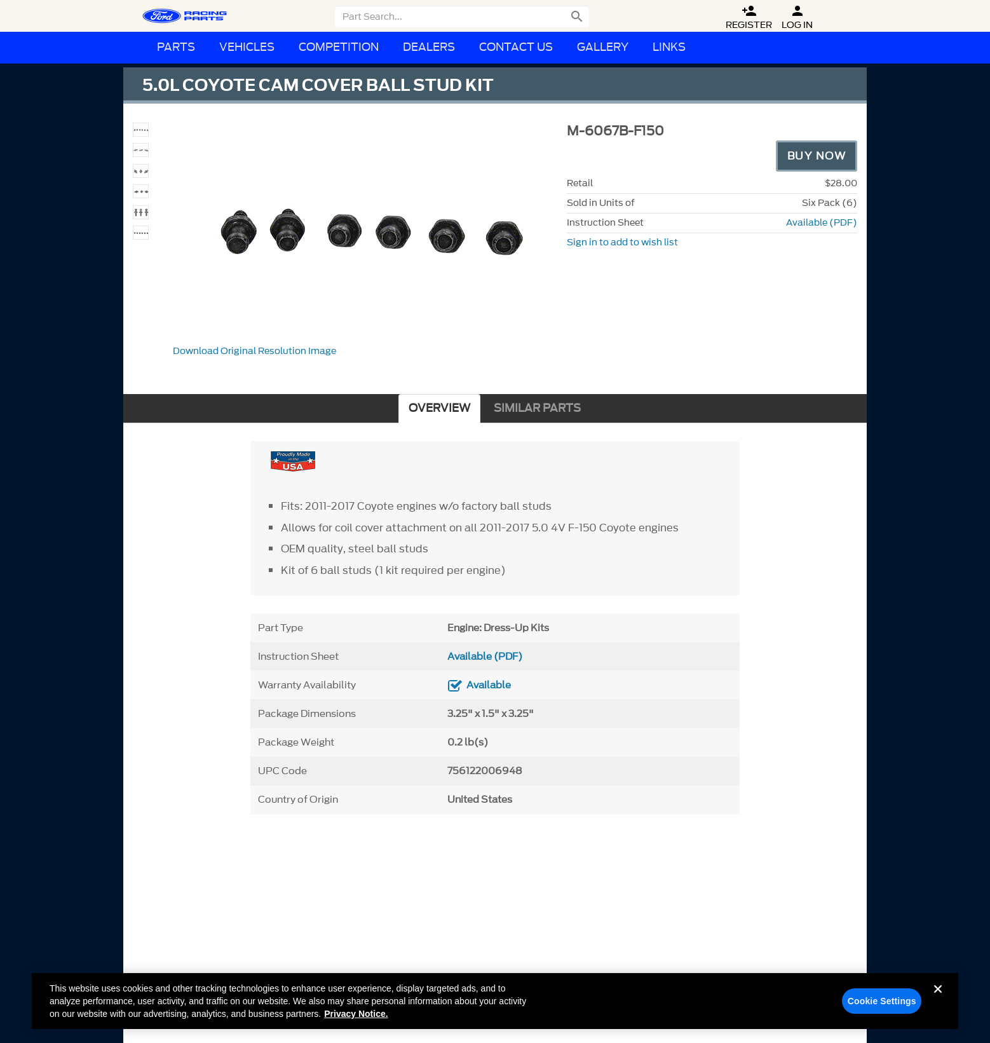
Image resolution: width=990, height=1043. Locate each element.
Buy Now (816, 155)
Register (749, 17)
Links (669, 47)
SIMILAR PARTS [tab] (537, 408)
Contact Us (516, 47)
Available (488, 685)
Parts (176, 47)
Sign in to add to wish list (622, 242)
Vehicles (247, 47)
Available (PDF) (821, 222)
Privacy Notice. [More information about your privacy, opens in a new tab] (356, 1019)
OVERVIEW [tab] (439, 408)
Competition (339, 47)
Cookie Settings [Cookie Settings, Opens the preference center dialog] (882, 1006)
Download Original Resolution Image (254, 351)
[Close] (938, 1004)
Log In (797, 17)
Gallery (602, 47)
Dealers (429, 47)
